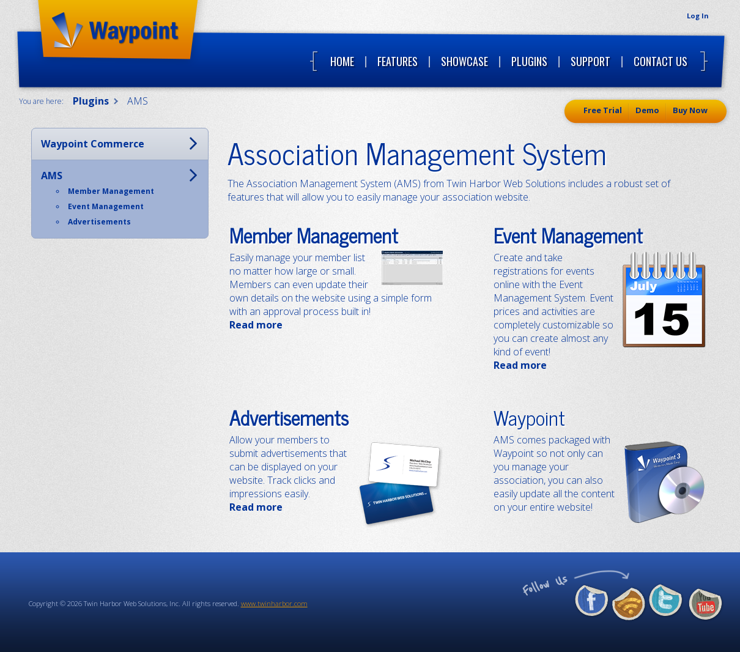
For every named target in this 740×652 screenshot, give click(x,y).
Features (397, 61)
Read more (256, 325)
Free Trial (602, 110)
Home (342, 61)
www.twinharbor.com (274, 603)
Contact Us (660, 61)
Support (590, 61)
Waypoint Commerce (92, 143)
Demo (647, 110)
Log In (698, 15)
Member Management (313, 235)
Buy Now (690, 110)
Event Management (568, 235)
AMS (51, 175)
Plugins (529, 61)
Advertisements (289, 417)
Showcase (464, 61)
